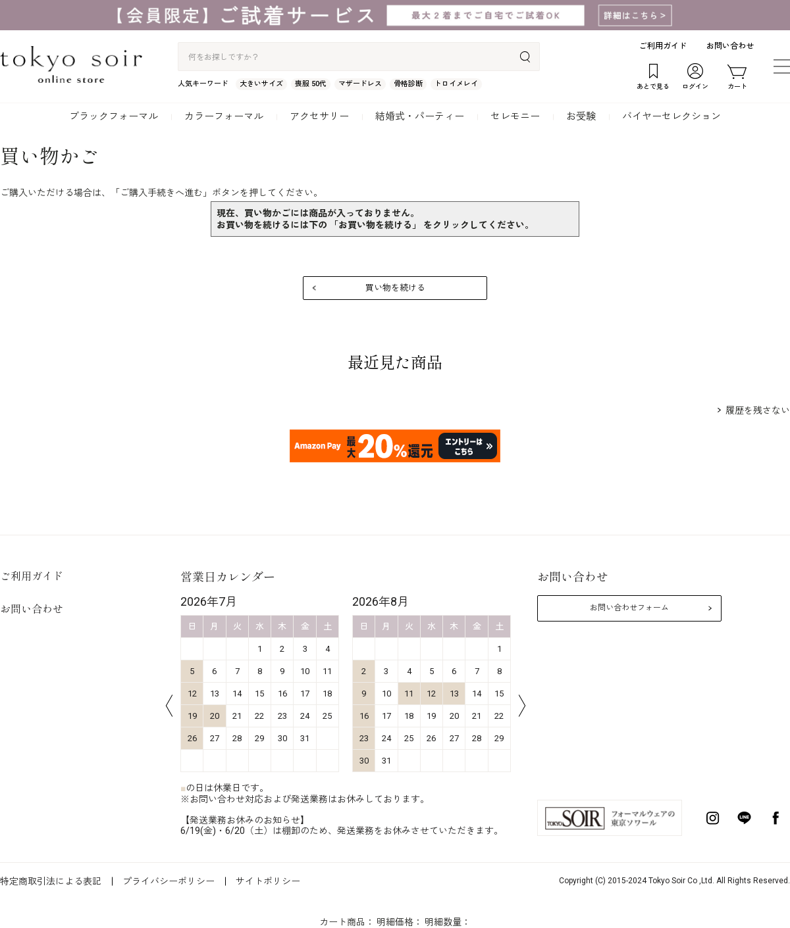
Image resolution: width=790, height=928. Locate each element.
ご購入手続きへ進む (161, 192)
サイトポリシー (268, 881)
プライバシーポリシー (168, 881)
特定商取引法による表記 (50, 881)
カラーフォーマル (223, 116)
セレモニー (515, 116)
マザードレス (360, 84)
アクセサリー (319, 116)
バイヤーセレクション (671, 116)
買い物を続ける (395, 288)
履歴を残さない (757, 410)
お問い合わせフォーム (629, 607)
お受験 (581, 116)
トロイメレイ (456, 84)
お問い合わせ (730, 46)
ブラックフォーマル (113, 116)
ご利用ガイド (663, 46)
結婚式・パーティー (419, 116)
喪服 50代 (311, 84)
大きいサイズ (261, 84)
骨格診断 (408, 84)
